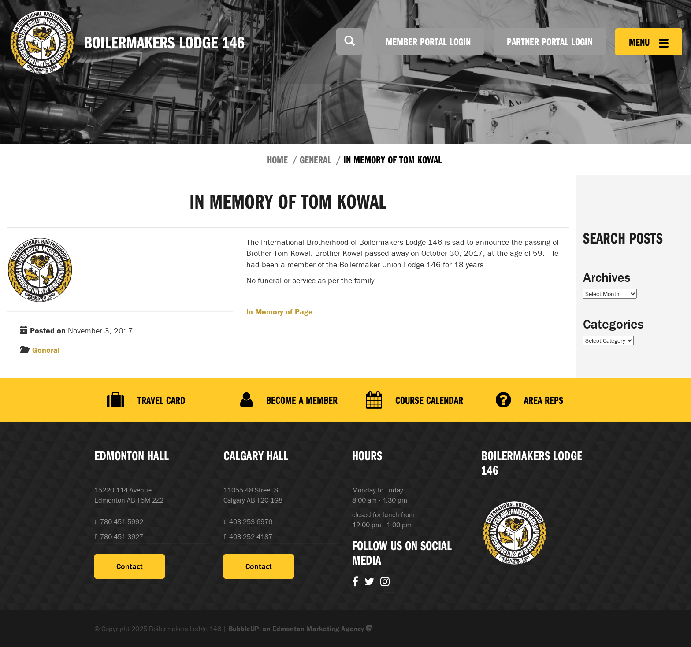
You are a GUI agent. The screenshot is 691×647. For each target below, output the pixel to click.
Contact (129, 566)
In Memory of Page (279, 312)
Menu (649, 41)
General (315, 159)
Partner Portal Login (549, 41)
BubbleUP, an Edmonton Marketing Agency (300, 628)
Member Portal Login (428, 41)
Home (277, 159)
